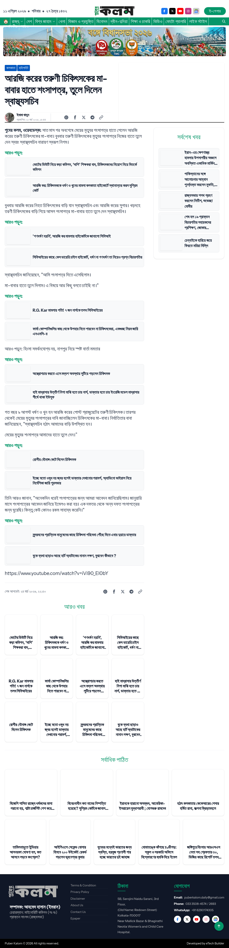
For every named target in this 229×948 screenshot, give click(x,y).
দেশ (29, 21)
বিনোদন (102, 21)
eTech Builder (215, 943)
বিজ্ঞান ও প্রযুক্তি (80, 21)
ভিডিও (157, 21)
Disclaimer (77, 898)
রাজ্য (17, 21)
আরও (27, 26)
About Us (76, 905)
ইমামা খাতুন (23, 115)
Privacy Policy (79, 892)
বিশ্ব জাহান (45, 21)
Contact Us (78, 912)
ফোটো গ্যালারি (175, 21)
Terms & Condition (83, 885)
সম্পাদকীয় (10, 26)
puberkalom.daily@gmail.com (204, 897)
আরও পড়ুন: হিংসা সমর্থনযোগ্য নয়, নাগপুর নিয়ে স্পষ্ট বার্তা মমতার (52, 349)
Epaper (75, 918)
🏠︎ (6, 21)
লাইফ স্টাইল (198, 21)
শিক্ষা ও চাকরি (140, 21)
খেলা (62, 21)
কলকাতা (10, 68)
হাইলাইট (23, 68)
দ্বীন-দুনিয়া (119, 21)
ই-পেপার (215, 11)
